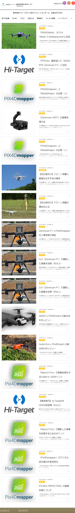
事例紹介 (40, 18)
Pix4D (14, 18)
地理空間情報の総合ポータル (25, 4)
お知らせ (31, 18)
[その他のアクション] (70, 26)
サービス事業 (50, 18)
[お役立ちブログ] (59, 3)
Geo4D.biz (19, 6)
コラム (22, 18)
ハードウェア (62, 18)
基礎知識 (42, 170)
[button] (71, 18)
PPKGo (42, 56)
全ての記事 (5, 18)
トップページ (4, 510)
